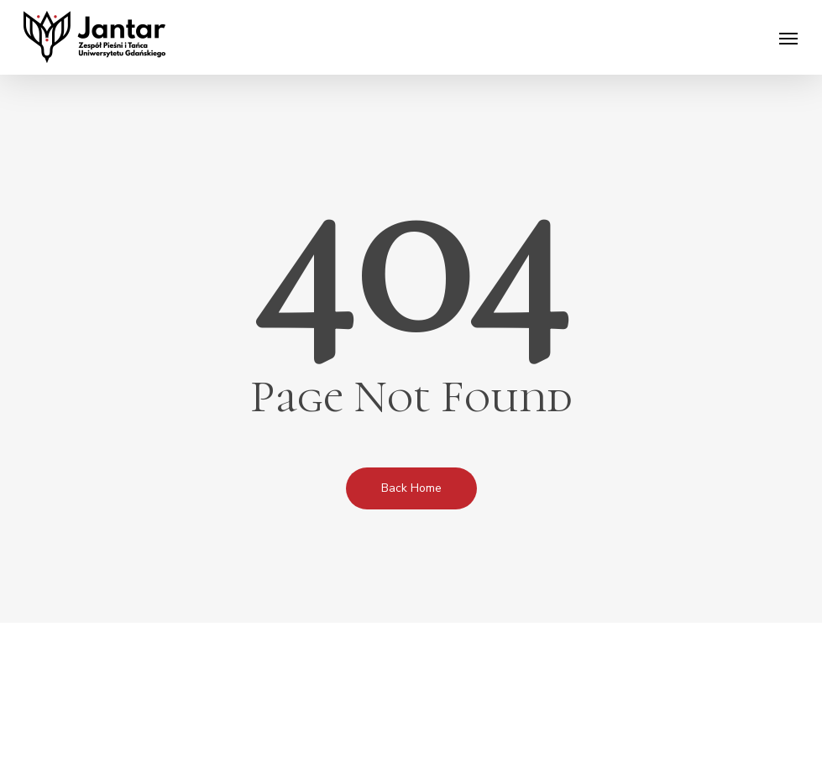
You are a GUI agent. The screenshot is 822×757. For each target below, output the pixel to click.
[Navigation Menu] (788, 37)
